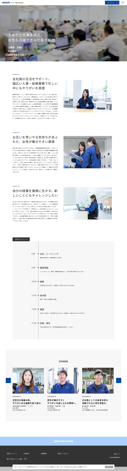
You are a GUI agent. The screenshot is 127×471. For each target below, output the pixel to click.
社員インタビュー (63, 453)
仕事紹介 (27, 453)
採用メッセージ (12, 453)
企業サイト (117, 454)
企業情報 (44, 453)
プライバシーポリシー (72, 467)
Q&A (25, 459)
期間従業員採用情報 (63, 441)
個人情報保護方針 (115, 457)
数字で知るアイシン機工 (15, 459)
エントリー (112, 2)
